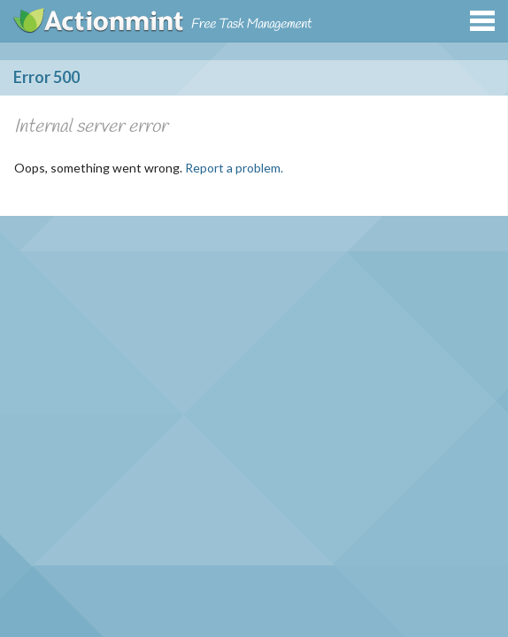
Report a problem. (234, 167)
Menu (482, 21)
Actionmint (100, 20)
